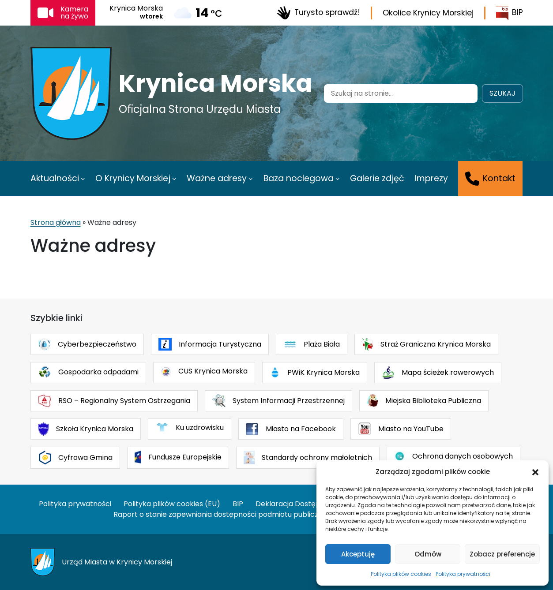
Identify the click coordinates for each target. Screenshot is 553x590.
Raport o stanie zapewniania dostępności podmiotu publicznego (224, 514)
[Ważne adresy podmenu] (250, 178)
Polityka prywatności (463, 574)
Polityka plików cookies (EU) (172, 504)
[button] (535, 471)
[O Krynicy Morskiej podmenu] (174, 178)
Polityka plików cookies (401, 574)
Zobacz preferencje (502, 554)
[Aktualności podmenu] (83, 178)
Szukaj (502, 93)
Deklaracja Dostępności (297, 504)
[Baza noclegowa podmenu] (337, 178)
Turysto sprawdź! (318, 13)
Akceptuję (358, 554)
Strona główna (55, 222)
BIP (509, 13)
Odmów (427, 554)
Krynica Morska (215, 83)
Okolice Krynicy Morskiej (428, 12)
